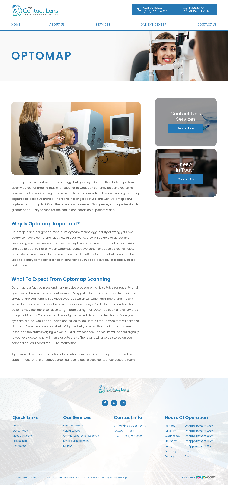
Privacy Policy (109, 477)
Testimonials (21, 441)
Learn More (186, 128)
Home (15, 24)
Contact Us (207, 24)
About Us (18, 426)
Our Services (21, 431)
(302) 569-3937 (134, 436)
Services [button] (104, 24)
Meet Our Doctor (24, 436)
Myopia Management (77, 441)
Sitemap (122, 477)
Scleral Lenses (72, 431)
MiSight (68, 446)
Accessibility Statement (88, 477)
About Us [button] (58, 24)
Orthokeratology (74, 426)
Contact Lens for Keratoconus (83, 436)
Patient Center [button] (155, 24)
